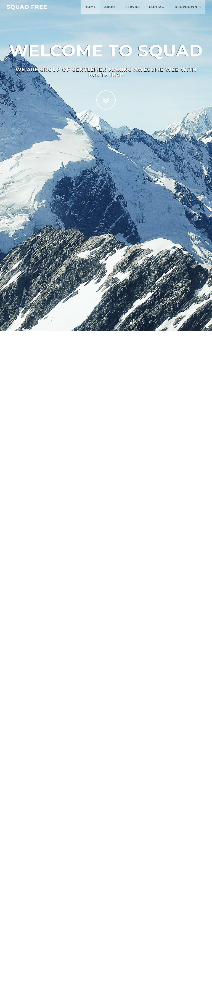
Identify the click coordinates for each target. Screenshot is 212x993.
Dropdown (188, 12)
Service (133, 12)
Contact (157, 12)
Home (90, 12)
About (110, 12)
